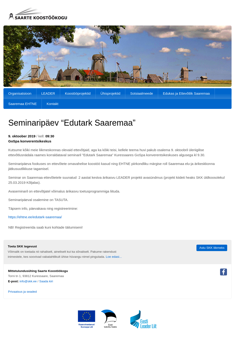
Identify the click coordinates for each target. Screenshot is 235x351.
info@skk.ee (28, 281)
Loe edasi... (114, 256)
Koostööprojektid (78, 93)
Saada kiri (46, 281)
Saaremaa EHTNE (22, 104)
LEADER (48, 93)
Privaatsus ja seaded (22, 291)
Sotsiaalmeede (141, 93)
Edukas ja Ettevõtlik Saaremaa (186, 93)
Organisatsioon (19, 93)
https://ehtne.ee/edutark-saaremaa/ (35, 217)
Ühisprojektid (110, 93)
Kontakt (52, 104)
